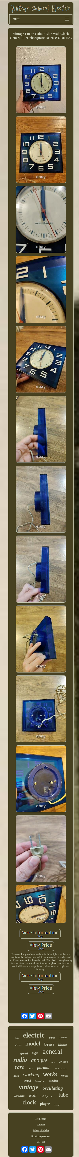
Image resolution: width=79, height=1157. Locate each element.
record (57, 1105)
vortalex (61, 1068)
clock (29, 1102)
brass (49, 1044)
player (45, 1104)
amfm (52, 1037)
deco (53, 1062)
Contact (41, 1124)
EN (38, 1141)
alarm (63, 1037)
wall (33, 1095)
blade (62, 1044)
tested (27, 1081)
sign (35, 1053)
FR (43, 1141)
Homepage (41, 1118)
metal (30, 1068)
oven (64, 1075)
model (32, 1043)
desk (16, 1075)
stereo (18, 1045)
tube (63, 1095)
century (63, 1061)
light (17, 1038)
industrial (40, 1081)
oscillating (52, 1088)
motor (53, 1080)
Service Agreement (40, 1136)
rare (19, 1067)
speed (24, 1053)
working (31, 1074)
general (52, 1051)
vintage (29, 1087)
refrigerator (47, 1096)
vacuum (19, 1096)
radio (20, 1059)
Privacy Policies (41, 1130)
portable (44, 1067)
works (50, 1074)
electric (34, 1035)
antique (39, 1060)
